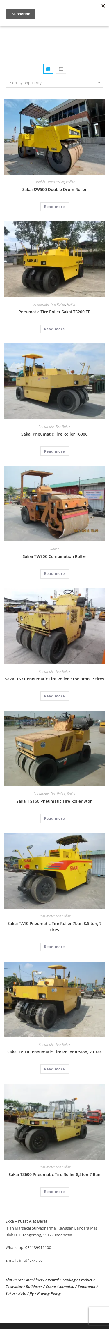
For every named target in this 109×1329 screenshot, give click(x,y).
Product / (87, 1279)
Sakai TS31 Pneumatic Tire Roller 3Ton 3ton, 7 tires (54, 679)
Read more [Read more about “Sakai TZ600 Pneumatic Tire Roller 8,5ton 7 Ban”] (54, 1191)
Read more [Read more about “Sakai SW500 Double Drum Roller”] (54, 206)
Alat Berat (14, 1279)
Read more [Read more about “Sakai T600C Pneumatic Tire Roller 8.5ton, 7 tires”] (54, 1069)
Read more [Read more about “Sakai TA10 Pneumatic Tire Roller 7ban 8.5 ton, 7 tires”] (54, 946)
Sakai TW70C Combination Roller (55, 556)
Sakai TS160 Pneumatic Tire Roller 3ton (54, 801)
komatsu (66, 1286)
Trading (68, 1279)
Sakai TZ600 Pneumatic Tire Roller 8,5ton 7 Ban (55, 1174)
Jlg (32, 1293)
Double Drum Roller (49, 182)
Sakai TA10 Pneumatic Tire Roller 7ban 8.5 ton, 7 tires (54, 926)
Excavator (15, 1286)
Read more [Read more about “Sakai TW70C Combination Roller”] (54, 573)
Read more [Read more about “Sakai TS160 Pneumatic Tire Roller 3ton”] (54, 818)
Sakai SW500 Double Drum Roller (54, 189)
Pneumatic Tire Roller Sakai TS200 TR (54, 311)
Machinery (35, 1279)
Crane (51, 1286)
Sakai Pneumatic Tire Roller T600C (54, 434)
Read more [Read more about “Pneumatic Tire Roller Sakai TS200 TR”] (54, 328)
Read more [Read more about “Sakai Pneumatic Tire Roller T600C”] (54, 451)
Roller (70, 182)
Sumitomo (86, 1286)
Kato (22, 1293)
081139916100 (38, 1247)
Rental (53, 1279)
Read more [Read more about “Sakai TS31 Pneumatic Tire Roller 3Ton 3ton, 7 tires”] (54, 696)
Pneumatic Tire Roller (49, 304)
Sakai (10, 1293)
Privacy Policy (49, 1293)
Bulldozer (34, 1286)
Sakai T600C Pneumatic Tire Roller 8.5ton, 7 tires (54, 1052)
